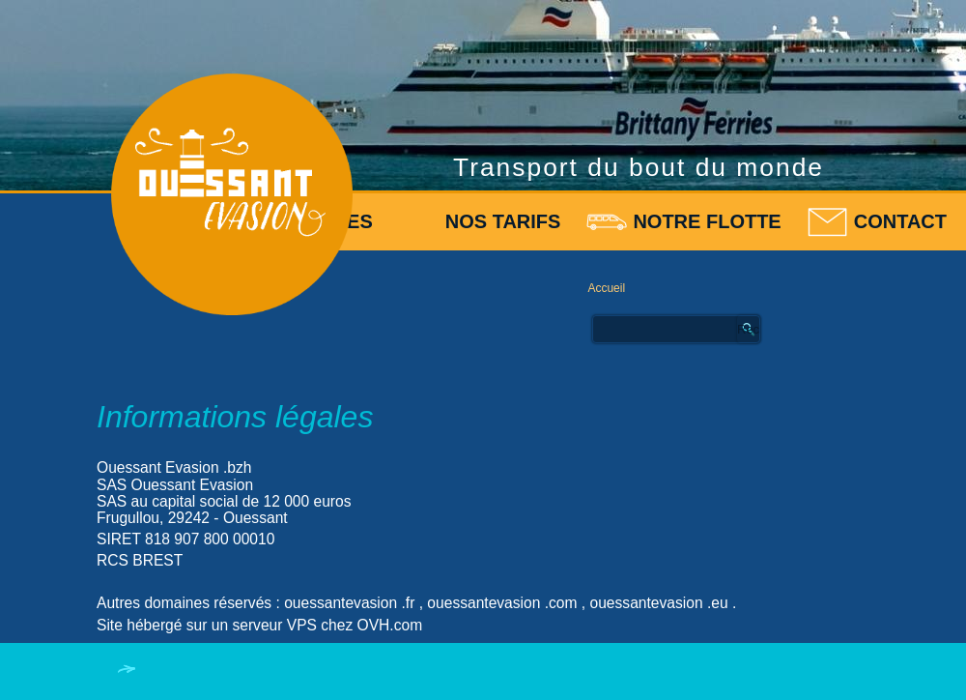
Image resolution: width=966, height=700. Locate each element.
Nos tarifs (503, 221)
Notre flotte (707, 221)
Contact (900, 221)
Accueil (606, 288)
